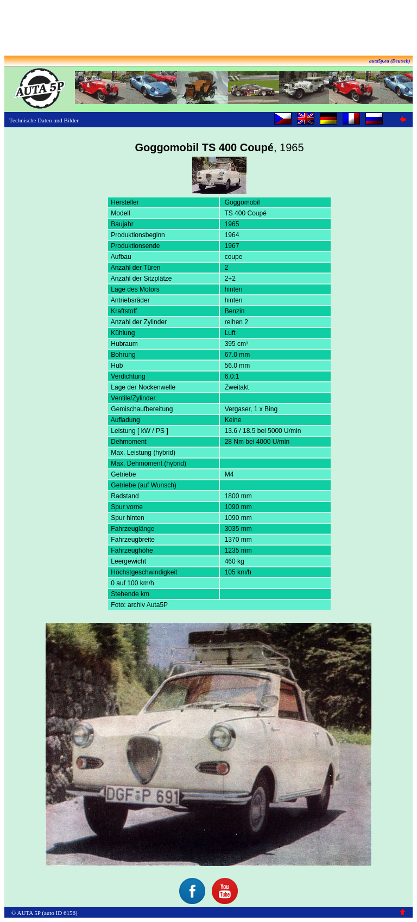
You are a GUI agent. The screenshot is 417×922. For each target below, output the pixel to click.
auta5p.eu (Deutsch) (389, 61)
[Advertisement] (208, 28)
